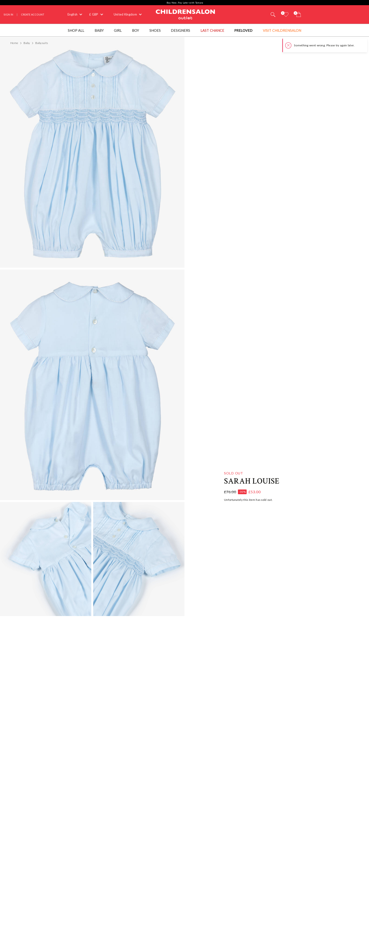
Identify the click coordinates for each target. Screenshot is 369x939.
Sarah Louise (251, 481)
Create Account (32, 14)
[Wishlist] (286, 14)
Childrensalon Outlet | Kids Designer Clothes (185, 14)
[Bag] (298, 14)
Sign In (8, 14)
